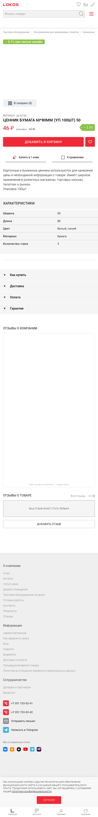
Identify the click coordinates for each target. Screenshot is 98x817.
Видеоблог (10, 654)
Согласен (49, 800)
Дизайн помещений (15, 589)
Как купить (17, 275)
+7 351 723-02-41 (92, 3)
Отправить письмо (23, 721)
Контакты (9, 605)
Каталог (8, 578)
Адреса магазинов (14, 632)
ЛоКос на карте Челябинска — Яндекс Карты (49, 485)
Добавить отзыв (49, 524)
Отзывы (8, 616)
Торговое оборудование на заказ (24, 594)
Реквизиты (10, 611)
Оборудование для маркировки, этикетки (56, 32)
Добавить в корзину (43, 142)
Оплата (15, 297)
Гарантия (16, 308)
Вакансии (9, 692)
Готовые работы (13, 600)
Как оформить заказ (16, 638)
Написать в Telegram (24, 729)
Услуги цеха (10, 584)
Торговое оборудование (16, 32)
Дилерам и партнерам (17, 687)
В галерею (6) (20, 103)
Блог (6, 643)
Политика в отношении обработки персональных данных (39, 670)
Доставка (16, 286)
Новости (8, 649)
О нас (6, 573)
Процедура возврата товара (21, 665)
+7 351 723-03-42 (22, 712)
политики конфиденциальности (32, 791)
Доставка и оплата (15, 659)
